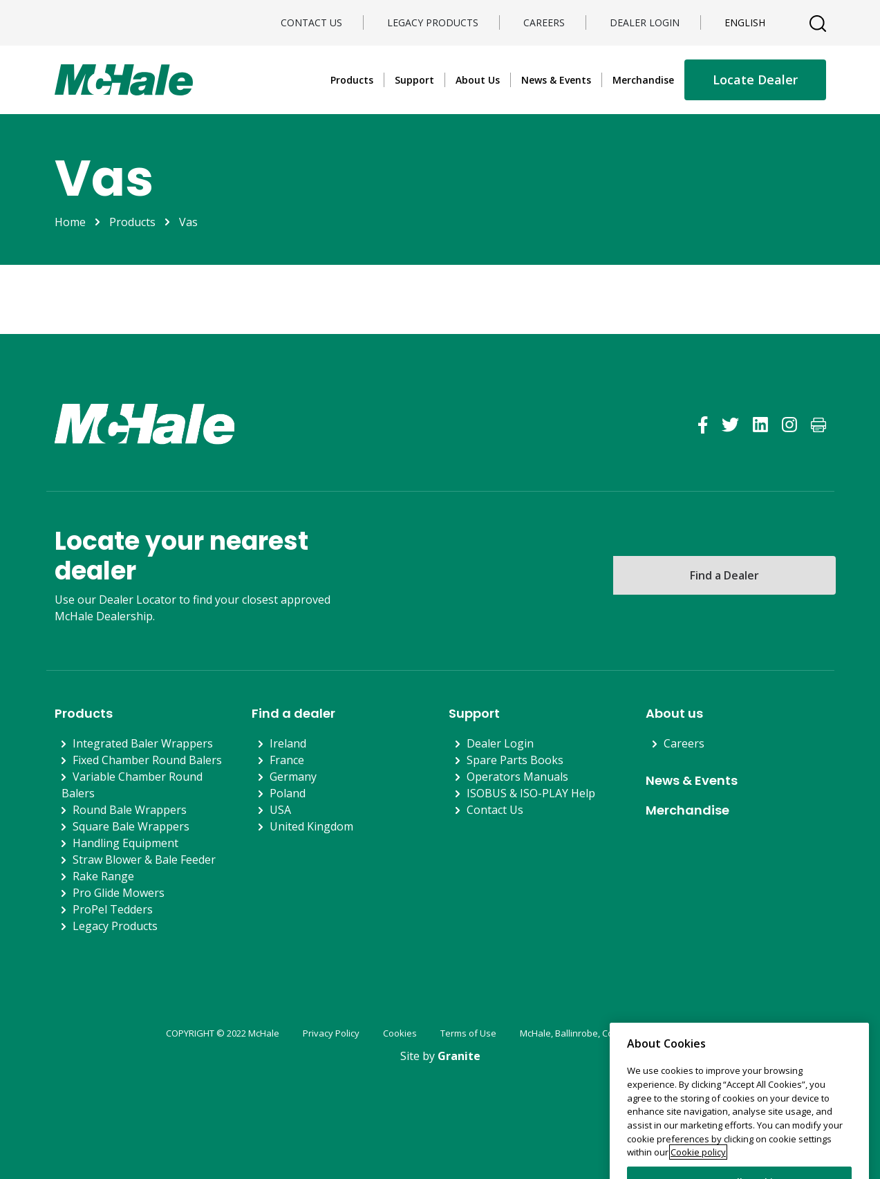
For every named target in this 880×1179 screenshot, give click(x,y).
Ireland (288, 743)
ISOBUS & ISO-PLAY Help (531, 793)
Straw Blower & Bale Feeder (144, 859)
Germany (293, 776)
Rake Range (103, 876)
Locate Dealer (755, 79)
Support (414, 79)
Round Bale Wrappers (130, 809)
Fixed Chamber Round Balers (147, 760)
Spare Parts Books (515, 760)
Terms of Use (468, 1033)
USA (280, 809)
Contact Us (311, 22)
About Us (478, 79)
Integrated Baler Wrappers (143, 743)
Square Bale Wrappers (131, 826)
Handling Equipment (125, 843)
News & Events (556, 79)
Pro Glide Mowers (119, 892)
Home (70, 222)
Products (351, 79)
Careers (544, 22)
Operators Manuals (517, 776)
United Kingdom (311, 826)
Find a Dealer (724, 575)
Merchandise (643, 79)
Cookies (400, 1033)
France (287, 760)
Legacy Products (432, 22)
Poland (288, 793)
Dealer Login (645, 22)
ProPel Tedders (113, 909)
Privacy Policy (331, 1033)
